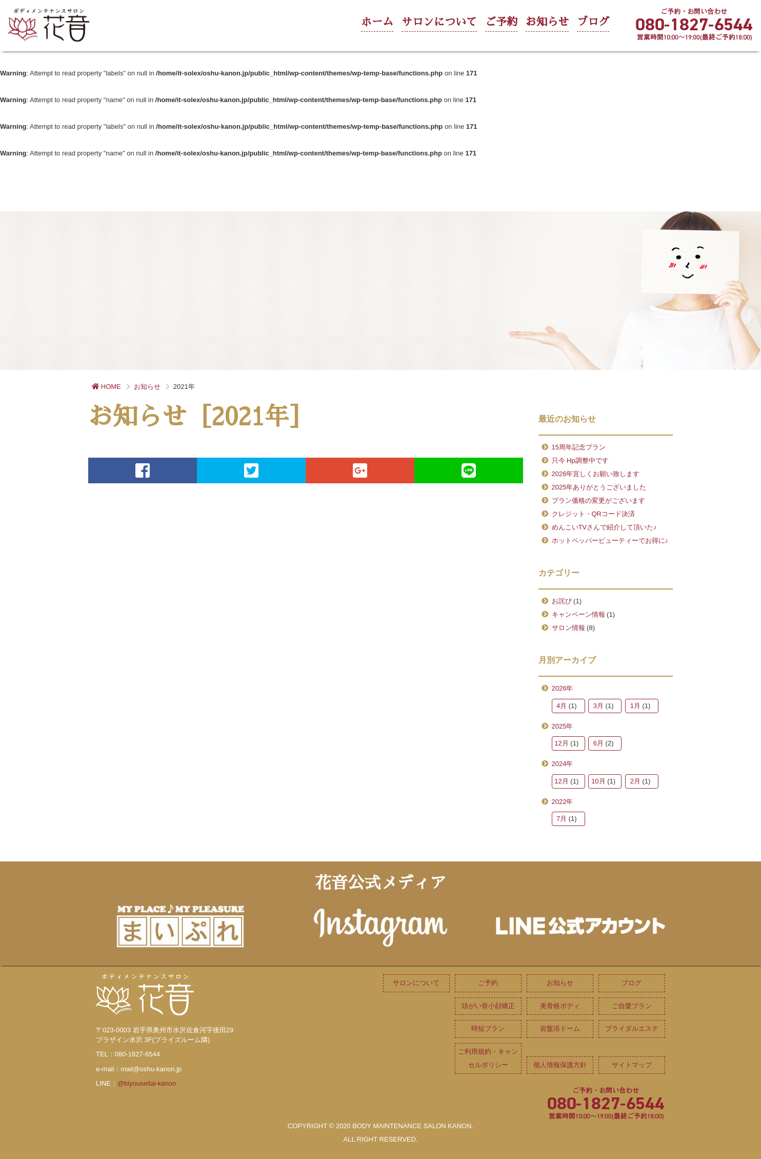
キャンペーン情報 (578, 614)
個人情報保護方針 (560, 1065)
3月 (598, 706)
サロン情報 (568, 628)
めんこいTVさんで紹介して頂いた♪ (604, 527)
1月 (635, 706)
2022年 (562, 802)
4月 (561, 706)
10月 (598, 781)
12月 (561, 743)
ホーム (377, 21)
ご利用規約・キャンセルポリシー (488, 1058)
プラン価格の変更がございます (598, 500)
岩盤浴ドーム (560, 1028)
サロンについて (439, 21)
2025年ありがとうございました (599, 487)
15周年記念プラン (579, 447)
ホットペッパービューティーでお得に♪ (610, 540)
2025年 (562, 726)
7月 (561, 818)
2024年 (562, 764)
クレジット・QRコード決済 (593, 514)
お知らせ (547, 21)
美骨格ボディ (560, 1006)
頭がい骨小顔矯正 (488, 1006)
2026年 (562, 688)
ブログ (593, 21)
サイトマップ (632, 1065)
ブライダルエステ (631, 1028)
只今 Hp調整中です (580, 460)
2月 (635, 781)
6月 (598, 743)
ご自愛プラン (632, 1006)
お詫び (562, 601)
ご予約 (501, 21)
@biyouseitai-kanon (146, 1083)
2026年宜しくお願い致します (596, 474)
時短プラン (488, 1028)
